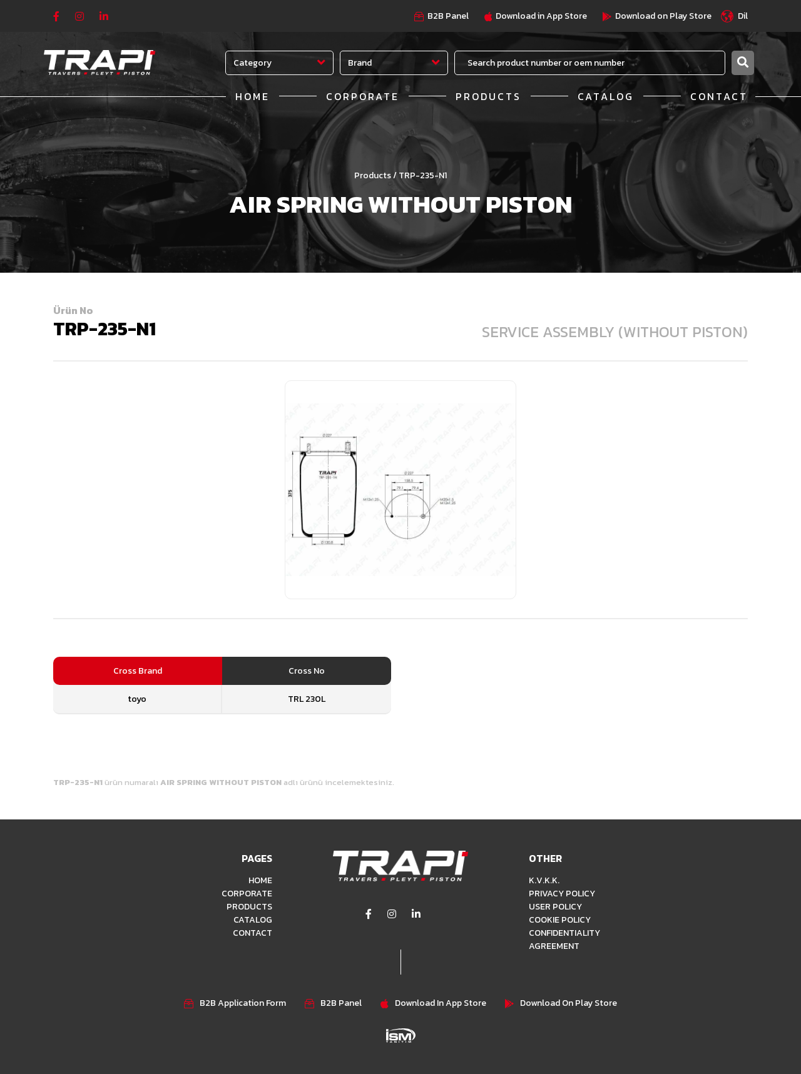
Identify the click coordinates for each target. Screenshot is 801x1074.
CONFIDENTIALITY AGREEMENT (564, 939)
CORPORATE (362, 96)
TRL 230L (306, 699)
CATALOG (606, 96)
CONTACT (719, 96)
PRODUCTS (488, 96)
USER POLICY (555, 906)
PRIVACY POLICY (562, 893)
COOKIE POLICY (560, 919)
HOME (252, 96)
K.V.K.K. (544, 880)
